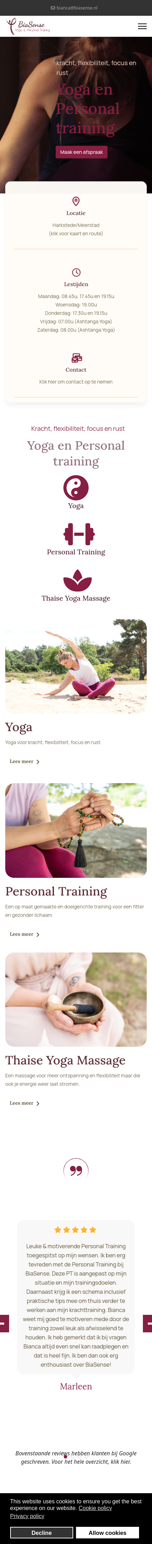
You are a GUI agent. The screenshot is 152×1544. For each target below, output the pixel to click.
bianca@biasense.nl (77, 8)
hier (52, 385)
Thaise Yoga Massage (76, 598)
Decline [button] (42, 1533)
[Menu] (142, 26)
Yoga (76, 505)
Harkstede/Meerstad (76, 228)
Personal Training (76, 551)
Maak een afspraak (82, 152)
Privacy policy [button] (27, 1516)
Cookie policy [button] (95, 1508)
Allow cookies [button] (107, 1533)
